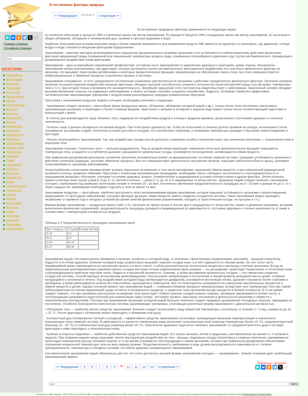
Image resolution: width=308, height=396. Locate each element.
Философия (14, 203)
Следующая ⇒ (109, 15)
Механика (12, 139)
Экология (12, 220)
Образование (15, 143)
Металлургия (15, 134)
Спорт (10, 181)
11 (128, 366)
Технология (13, 190)
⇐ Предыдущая (66, 15)
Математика (14, 126)
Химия (10, 211)
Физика (11, 198)
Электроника (14, 228)
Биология (12, 83)
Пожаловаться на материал (257, 394)
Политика (12, 156)
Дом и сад (13, 92)
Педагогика (13, 152)
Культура (12, 113)
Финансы (12, 207)
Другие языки (15, 96)
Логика (10, 122)
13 (144, 366)
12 (136, 366)
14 (152, 366)
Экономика (13, 224)
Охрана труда (15, 147)
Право (10, 160)
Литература (14, 117)
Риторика (12, 173)
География (13, 88)
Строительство (16, 186)
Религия (11, 169)
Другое (10, 100)
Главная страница (16, 43)
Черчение (12, 215)
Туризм (11, 194)
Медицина (13, 130)
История (11, 109)
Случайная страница (17, 48)
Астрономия (14, 79)
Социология (14, 177)
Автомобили (14, 75)
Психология (14, 164)
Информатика (15, 105)
